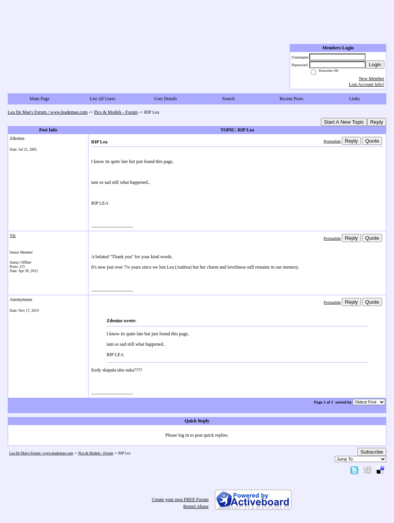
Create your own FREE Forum (180, 499)
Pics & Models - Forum (115, 112)
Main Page (40, 98)
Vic (13, 235)
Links (354, 98)
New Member (371, 78)
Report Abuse (196, 506)
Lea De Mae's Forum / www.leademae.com (48, 112)
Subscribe (372, 452)
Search (228, 98)
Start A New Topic (344, 122)
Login (375, 64)
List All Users (102, 98)
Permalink (332, 141)
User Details (165, 98)
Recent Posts (292, 98)
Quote (372, 141)
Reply (376, 122)
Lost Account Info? (366, 84)
